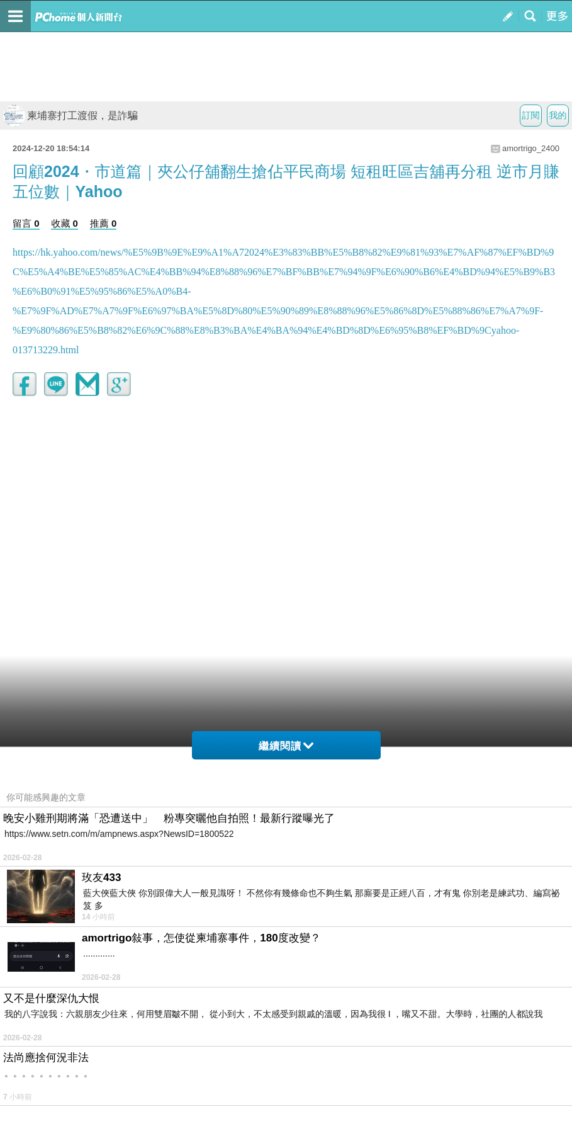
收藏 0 (64, 223)
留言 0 (26, 223)
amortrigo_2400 (530, 148)
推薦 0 (103, 223)
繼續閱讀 (286, 746)
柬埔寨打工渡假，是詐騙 (70, 116)
